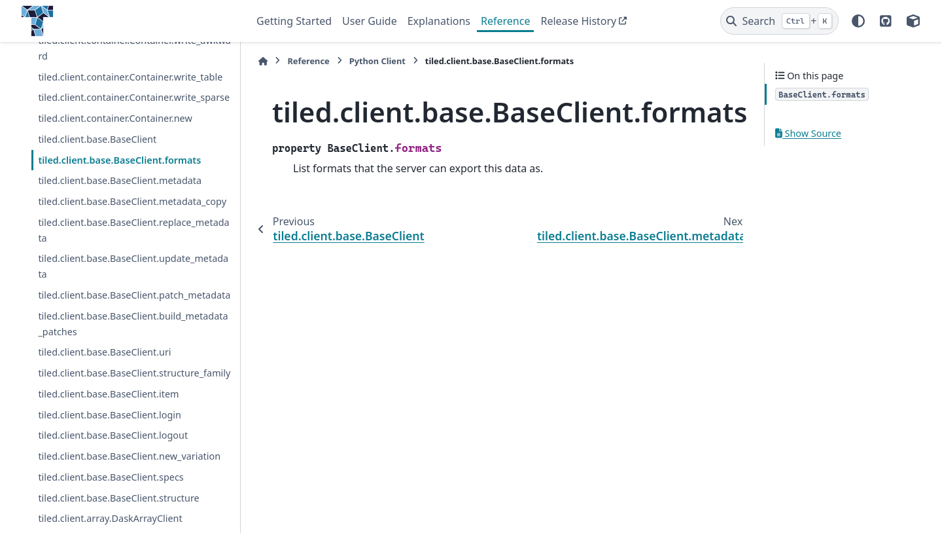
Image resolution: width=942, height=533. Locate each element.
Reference (505, 21)
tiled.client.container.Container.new (115, 118)
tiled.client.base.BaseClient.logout (113, 435)
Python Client (377, 61)
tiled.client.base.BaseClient (97, 139)
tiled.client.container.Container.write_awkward (134, 48)
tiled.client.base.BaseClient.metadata (119, 180)
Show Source (808, 133)
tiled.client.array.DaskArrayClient (110, 518)
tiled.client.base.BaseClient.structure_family (134, 373)
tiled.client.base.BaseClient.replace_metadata (133, 230)
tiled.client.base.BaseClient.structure (118, 498)
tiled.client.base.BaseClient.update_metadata (133, 266)
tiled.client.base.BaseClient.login (109, 415)
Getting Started (294, 21)
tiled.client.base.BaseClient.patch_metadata (134, 295)
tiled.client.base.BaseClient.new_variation (129, 456)
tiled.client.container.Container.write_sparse (134, 97)
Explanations (439, 21)
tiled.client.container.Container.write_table (130, 77)
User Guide (369, 21)
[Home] (263, 61)
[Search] (779, 21)
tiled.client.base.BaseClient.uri (104, 352)
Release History (578, 21)
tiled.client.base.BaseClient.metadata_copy (132, 201)
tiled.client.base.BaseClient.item (108, 394)
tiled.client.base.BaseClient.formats (119, 160)
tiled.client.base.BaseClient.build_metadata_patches (133, 324)
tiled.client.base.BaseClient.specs (110, 477)
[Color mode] (858, 21)
